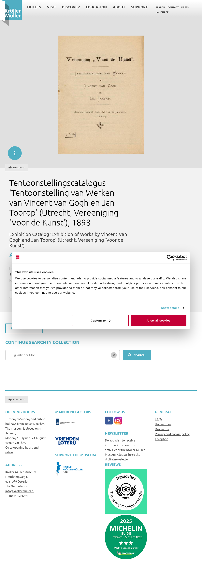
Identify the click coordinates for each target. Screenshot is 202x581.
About (119, 7)
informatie (13, 151)
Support (139, 7)
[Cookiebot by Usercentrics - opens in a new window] (169, 258)
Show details (170, 307)
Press (185, 7)
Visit (51, 7)
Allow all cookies (158, 320)
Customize (100, 320)
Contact (173, 7)
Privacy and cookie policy (172, 434)
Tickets (34, 7)
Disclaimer (162, 429)
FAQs (158, 419)
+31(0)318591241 (16, 495)
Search (160, 7)
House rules (163, 424)
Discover (71, 7)
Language (162, 12)
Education (96, 7)
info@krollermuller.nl (19, 491)
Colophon (161, 439)
